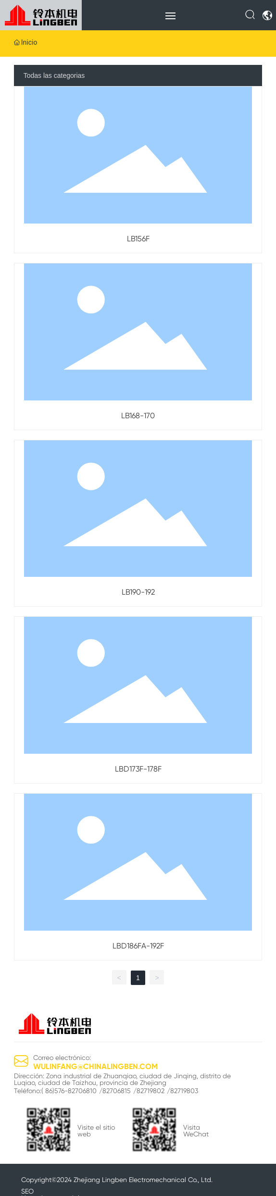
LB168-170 (138, 415)
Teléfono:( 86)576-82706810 (55, 1091)
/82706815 (115, 1091)
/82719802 (148, 1091)
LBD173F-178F (138, 768)
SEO (27, 1191)
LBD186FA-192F (138, 945)
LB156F (138, 238)
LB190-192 (138, 592)
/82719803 (182, 1091)
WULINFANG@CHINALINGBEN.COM (95, 1066)
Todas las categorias (54, 75)
